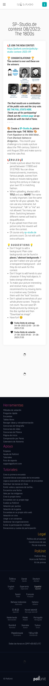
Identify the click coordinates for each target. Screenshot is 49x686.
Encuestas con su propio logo (16, 500)
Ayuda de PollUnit (11, 454)
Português (38, 619)
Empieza (7, 451)
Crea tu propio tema (12, 497)
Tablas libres (8, 420)
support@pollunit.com (12, 464)
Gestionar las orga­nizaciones (15, 522)
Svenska (25, 626)
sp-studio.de (30, 232)
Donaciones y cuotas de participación (19, 528)
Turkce (38, 626)
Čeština (12, 580)
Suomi (18, 595)
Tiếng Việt (33, 634)
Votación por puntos (12, 506)
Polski (25, 619)
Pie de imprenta (39, 545)
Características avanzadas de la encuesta (21, 478)
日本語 (15, 611)
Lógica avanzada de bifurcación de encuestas (23, 481)
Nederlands (12, 619)
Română (12, 626)
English (11, 588)
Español (37, 588)
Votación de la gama (12, 509)
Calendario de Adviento (13, 442)
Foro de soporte (10, 461)
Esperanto (24, 588)
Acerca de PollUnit (37, 559)
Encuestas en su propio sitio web (17, 512)
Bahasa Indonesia (18, 603)
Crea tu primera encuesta (14, 475)
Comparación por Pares (13, 439)
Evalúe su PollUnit (11, 503)
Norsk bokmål (31, 611)
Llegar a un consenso (12, 519)
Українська (17, 634)
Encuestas (7, 416)
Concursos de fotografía (13, 426)
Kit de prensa (40, 562)
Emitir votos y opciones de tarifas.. (18, 487)
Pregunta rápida (10, 413)
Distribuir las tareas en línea (15, 484)
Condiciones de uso (37, 542)
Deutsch (36, 580)
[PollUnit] (38, 678)
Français (30, 595)
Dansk (24, 580)
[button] (44, 4)
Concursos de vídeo (11, 429)
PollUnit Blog (40, 556)
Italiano (35, 603)
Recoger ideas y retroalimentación (18, 423)
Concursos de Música (12, 432)
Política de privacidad (36, 539)
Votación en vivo (10, 516)
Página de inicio (10, 435)
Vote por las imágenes (12, 494)
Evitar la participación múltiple (16, 525)
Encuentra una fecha (12, 490)
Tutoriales (7, 457)
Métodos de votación (12, 410)
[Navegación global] (4, 4)
